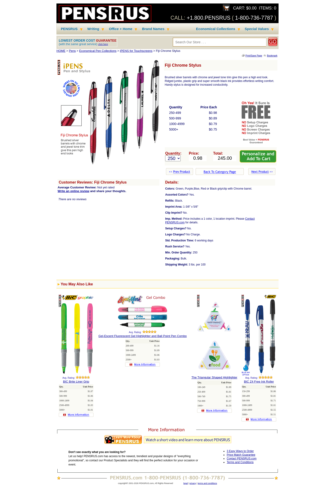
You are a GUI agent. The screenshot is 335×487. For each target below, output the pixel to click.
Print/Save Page (253, 55)
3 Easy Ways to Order (240, 451)
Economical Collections (215, 29)
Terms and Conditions (240, 462)
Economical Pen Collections (97, 51)
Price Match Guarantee (241, 454)
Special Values (257, 29)
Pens (72, 51)
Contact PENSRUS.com (242, 458)
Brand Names (153, 29)
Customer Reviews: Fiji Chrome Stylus (93, 182)
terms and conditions (207, 483)
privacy (192, 483)
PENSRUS (69, 29)
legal (185, 483)
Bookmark (272, 55)
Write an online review (73, 191)
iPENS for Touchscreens (136, 51)
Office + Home (120, 29)
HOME (60, 51)
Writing (93, 29)
